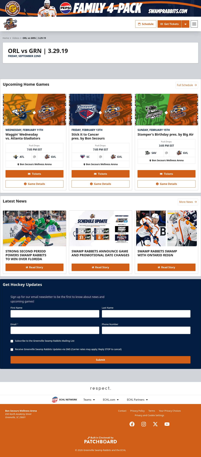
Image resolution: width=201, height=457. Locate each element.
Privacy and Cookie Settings (149, 415)
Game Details (34, 184)
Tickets (34, 174)
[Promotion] (100, 8)
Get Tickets (169, 24)
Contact (122, 410)
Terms (152, 410)
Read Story (34, 267)
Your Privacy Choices (170, 410)
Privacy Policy (137, 410)
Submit (100, 360)
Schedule (146, 24)
